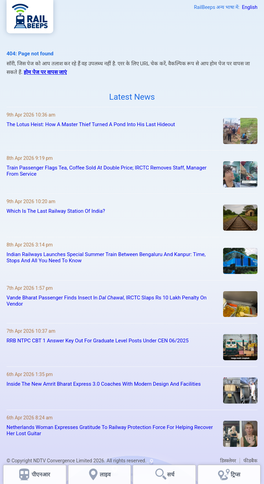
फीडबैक (250, 460)
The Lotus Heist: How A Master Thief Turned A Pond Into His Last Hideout (91, 124)
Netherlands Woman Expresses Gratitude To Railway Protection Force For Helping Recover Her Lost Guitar (110, 430)
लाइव (106, 474)
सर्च (170, 474)
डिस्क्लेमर (228, 460)
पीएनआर (41, 474)
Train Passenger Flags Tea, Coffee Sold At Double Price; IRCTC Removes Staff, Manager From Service (107, 171)
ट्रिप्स (235, 474)
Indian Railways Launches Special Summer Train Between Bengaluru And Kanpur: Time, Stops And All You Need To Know (106, 257)
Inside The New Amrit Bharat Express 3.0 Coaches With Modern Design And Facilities (104, 384)
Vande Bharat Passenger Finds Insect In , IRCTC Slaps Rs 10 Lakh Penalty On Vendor (107, 301)
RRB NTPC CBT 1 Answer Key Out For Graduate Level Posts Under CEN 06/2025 (98, 341)
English (249, 7)
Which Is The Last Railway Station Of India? (56, 211)
